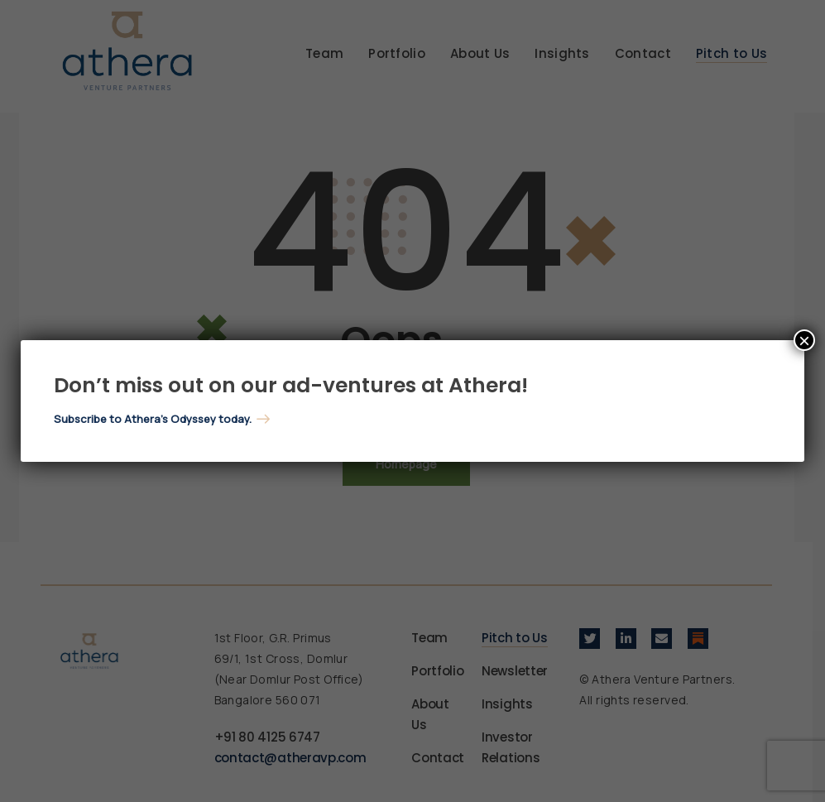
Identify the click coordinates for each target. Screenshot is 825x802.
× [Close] (804, 340)
